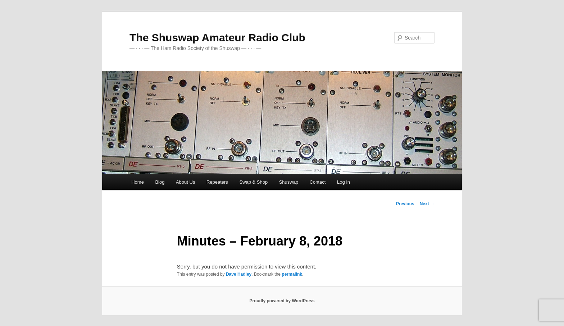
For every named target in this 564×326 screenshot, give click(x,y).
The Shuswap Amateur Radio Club (217, 37)
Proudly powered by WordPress (281, 300)
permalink (292, 274)
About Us (185, 182)
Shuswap (288, 182)
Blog (159, 182)
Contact (318, 182)
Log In (343, 182)
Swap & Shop (253, 182)
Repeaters (217, 182)
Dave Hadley (238, 274)
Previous (402, 203)
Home (137, 182)
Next (427, 203)
